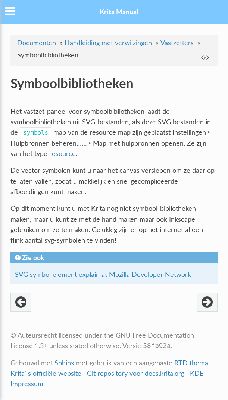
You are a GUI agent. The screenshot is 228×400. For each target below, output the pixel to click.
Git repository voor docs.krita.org (136, 373)
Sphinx (64, 363)
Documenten (36, 43)
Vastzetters (177, 43)
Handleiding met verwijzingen (108, 43)
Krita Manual (119, 12)
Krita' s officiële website (45, 373)
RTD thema (191, 363)
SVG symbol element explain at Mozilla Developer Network (103, 274)
